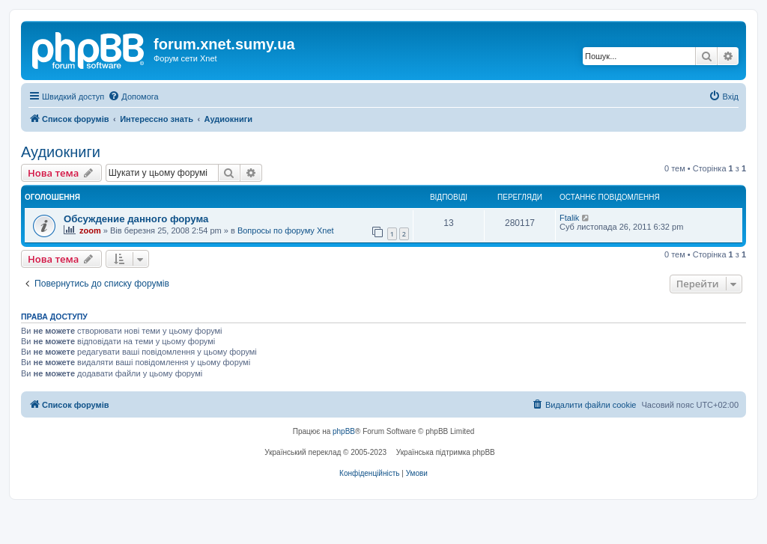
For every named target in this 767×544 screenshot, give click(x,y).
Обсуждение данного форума (136, 218)
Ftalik (569, 217)
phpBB (344, 431)
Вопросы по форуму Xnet (285, 230)
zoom (90, 230)
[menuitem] (133, 97)
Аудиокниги (60, 152)
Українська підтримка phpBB (445, 452)
